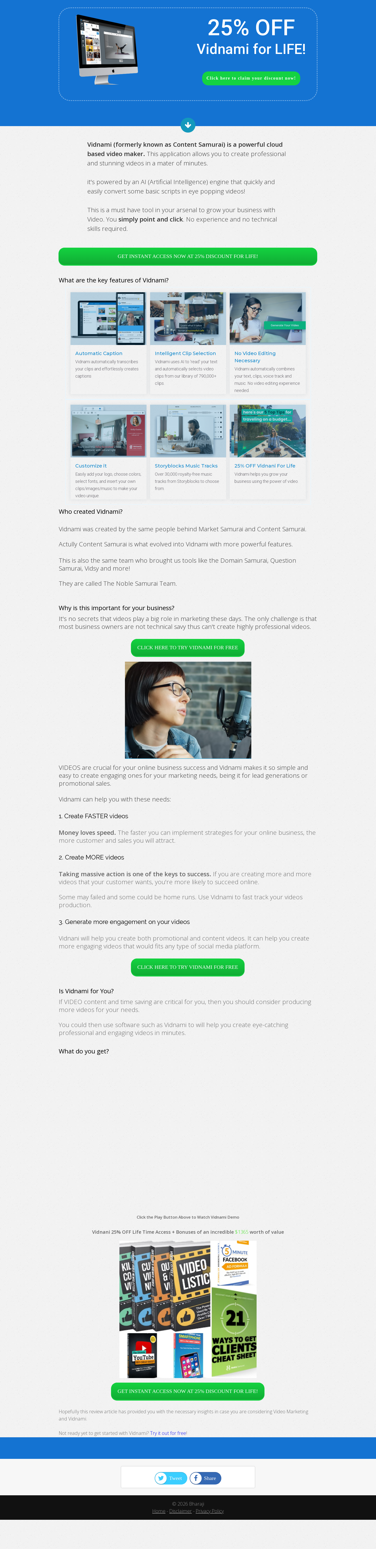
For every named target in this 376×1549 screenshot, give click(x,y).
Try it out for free (168, 1433)
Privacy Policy (210, 1511)
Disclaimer (180, 1511)
